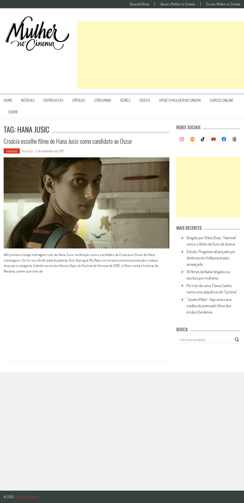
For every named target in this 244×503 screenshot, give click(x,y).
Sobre (13, 112)
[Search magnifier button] (237, 339)
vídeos (144, 100)
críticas (78, 100)
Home (8, 100)
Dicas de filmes (139, 4)
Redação (27, 151)
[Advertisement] (160, 55)
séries (125, 100)
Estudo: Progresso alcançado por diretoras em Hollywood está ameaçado (211, 258)
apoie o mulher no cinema (180, 100)
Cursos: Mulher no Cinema (223, 4)
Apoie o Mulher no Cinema (177, 4)
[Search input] (206, 339)
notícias (28, 100)
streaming (102, 100)
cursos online (222, 100)
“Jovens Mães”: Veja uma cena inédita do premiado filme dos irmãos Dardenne (209, 306)
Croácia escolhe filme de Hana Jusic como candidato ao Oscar (68, 141)
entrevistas (53, 100)
